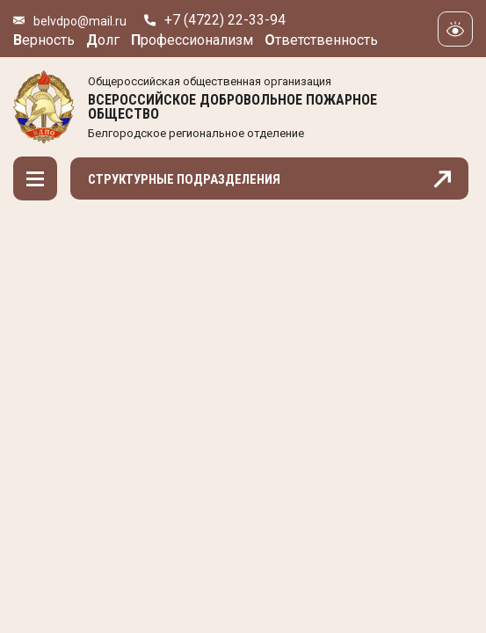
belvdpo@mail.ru (80, 21)
